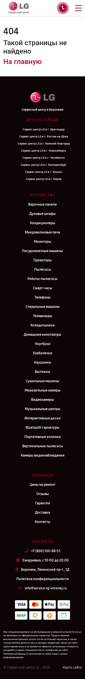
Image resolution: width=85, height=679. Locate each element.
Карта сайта (72, 667)
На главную (22, 61)
